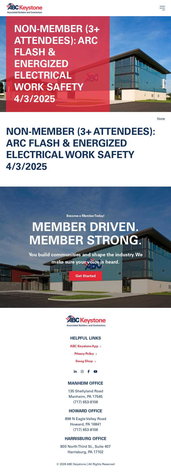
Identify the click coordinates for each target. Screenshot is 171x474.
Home (161, 118)
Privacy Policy (84, 354)
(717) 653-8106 (85, 402)
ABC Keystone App (84, 346)
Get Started (86, 276)
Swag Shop (84, 361)
